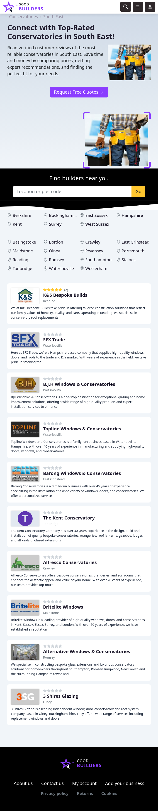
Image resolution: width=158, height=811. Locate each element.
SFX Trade (54, 340)
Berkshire (22, 215)
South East (53, 16)
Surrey (55, 224)
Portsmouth (133, 251)
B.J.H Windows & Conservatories (79, 384)
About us (23, 783)
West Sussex (97, 224)
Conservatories (23, 16)
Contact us (52, 783)
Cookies (109, 793)
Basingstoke (24, 242)
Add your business (124, 783)
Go (138, 191)
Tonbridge (22, 268)
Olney (54, 251)
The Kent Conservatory (69, 518)
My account (84, 783)
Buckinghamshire (66, 215)
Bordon (56, 242)
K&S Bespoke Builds (65, 295)
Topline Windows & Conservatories (82, 429)
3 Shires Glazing (60, 696)
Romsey (56, 259)
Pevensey (94, 251)
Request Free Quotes (79, 92)
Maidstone (23, 251)
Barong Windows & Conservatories (82, 473)
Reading (20, 259)
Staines (128, 259)
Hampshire (132, 215)
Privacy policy (55, 793)
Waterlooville (61, 268)
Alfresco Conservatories (70, 562)
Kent (17, 224)
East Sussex (96, 215)
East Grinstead (135, 242)
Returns (85, 793)
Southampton (98, 259)
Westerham (96, 268)
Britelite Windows (63, 607)
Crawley (92, 242)
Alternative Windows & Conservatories (86, 651)
